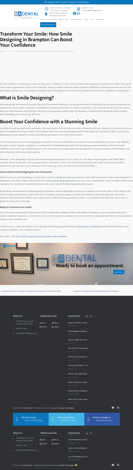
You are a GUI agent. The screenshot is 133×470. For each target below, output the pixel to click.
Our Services (51, 19)
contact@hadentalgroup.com (92, 10)
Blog (86, 19)
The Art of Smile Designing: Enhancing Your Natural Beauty (39, 236)
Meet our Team (63, 19)
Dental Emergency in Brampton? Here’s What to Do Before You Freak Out (78, 440)
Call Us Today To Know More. (75, 2)
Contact (56, 327)
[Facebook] (74, 14)
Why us (55, 323)
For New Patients (76, 19)
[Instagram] (78, 14)
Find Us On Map (34, 420)
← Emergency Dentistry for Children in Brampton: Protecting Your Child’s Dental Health (30, 291)
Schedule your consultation (88, 226)
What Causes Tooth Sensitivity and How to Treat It (78, 399)
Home (42, 19)
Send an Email (104, 420)
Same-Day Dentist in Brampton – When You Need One (78, 323)
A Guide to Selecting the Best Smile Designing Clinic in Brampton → (96, 291)
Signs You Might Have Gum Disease (78, 340)
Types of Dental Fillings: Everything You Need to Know (78, 448)
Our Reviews (100, 19)
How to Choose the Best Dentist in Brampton (78, 357)
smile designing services (65, 180)
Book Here (119, 272)
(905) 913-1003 (87, 8)
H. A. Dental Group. (25, 408)
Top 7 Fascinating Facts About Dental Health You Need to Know (78, 457)
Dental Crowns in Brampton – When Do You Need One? (78, 391)
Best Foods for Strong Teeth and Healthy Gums (78, 348)
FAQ (91, 19)
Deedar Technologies (66, 408)
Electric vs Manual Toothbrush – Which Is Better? (78, 382)
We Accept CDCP (52, 2)
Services (44, 327)
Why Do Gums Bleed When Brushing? (78, 374)
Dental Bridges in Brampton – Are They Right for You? (78, 331)
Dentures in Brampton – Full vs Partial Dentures (78, 365)
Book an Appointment (48, 25)
